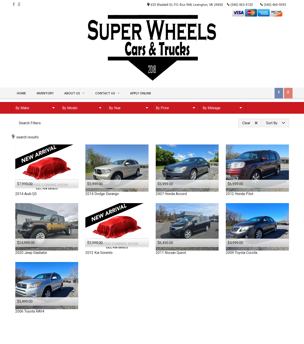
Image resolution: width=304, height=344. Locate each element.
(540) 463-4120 (240, 4)
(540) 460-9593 (273, 4)
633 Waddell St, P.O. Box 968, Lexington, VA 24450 (185, 5)
